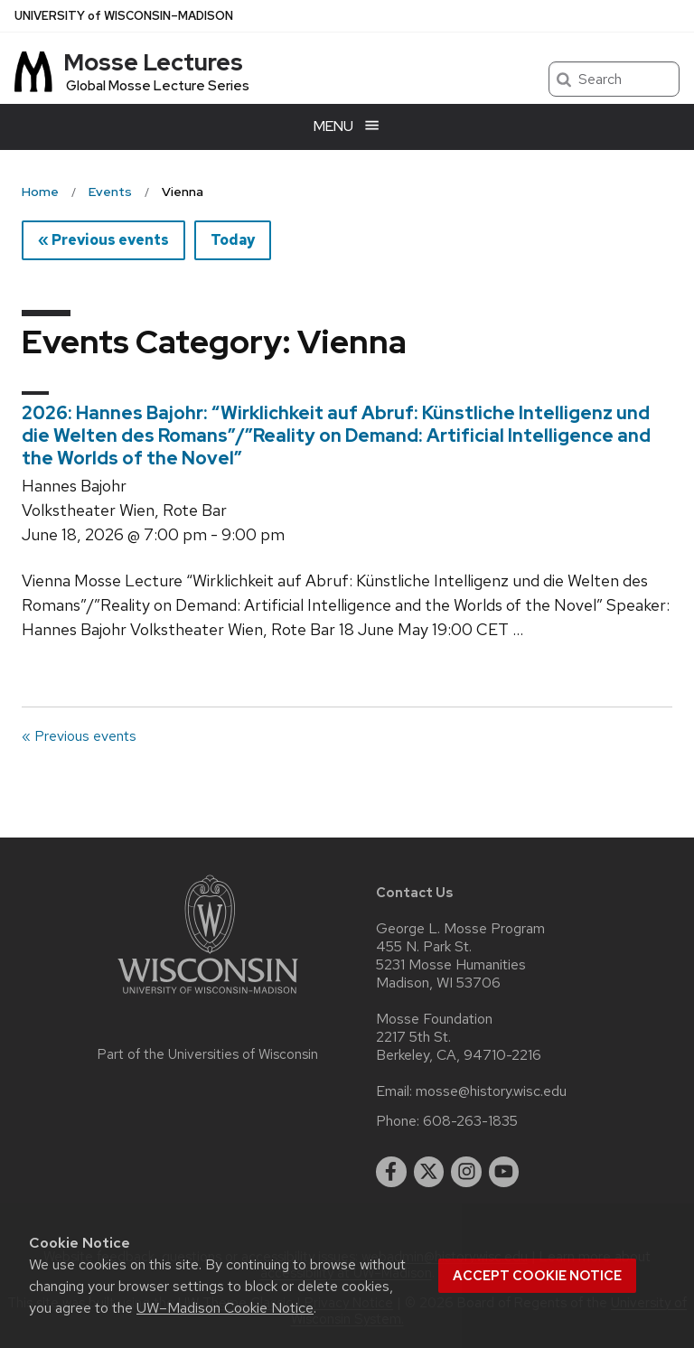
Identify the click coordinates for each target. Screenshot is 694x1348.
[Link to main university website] (207, 997)
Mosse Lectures (153, 62)
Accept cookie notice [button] (537, 1276)
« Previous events (103, 239)
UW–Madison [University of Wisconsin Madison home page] (123, 15)
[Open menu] (347, 127)
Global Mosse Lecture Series (157, 86)
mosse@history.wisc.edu (491, 1091)
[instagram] (466, 1171)
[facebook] (391, 1171)
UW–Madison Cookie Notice (225, 1307)
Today (233, 239)
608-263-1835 (470, 1121)
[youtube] (504, 1171)
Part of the (208, 1054)
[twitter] (429, 1171)
